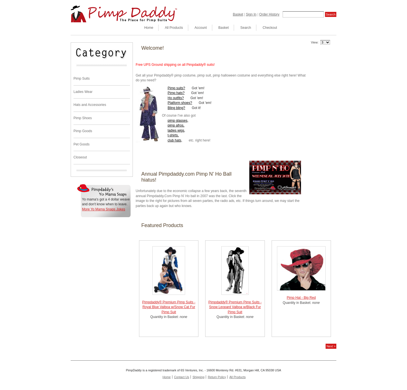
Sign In (251, 14)
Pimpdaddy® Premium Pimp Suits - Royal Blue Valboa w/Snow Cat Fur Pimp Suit (168, 307)
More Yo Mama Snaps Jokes (103, 209)
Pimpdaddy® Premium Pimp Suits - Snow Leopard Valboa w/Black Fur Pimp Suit (234, 307)
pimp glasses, (178, 121)
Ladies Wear (82, 92)
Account (200, 28)
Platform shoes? (180, 103)
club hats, (175, 140)
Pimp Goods (82, 131)
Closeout (80, 157)
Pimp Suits (81, 78)
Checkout (270, 28)
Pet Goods (81, 144)
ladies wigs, (176, 130)
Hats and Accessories (89, 105)
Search (245, 28)
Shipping (198, 377)
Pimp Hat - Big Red (301, 298)
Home (148, 28)
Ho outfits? (176, 98)
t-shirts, (173, 135)
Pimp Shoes (82, 118)
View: (315, 42)
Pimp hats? (176, 93)
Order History (269, 14)
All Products (174, 28)
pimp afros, (176, 125)
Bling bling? (176, 108)
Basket (238, 14)
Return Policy (217, 377)
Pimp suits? (176, 88)
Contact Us (181, 377)
